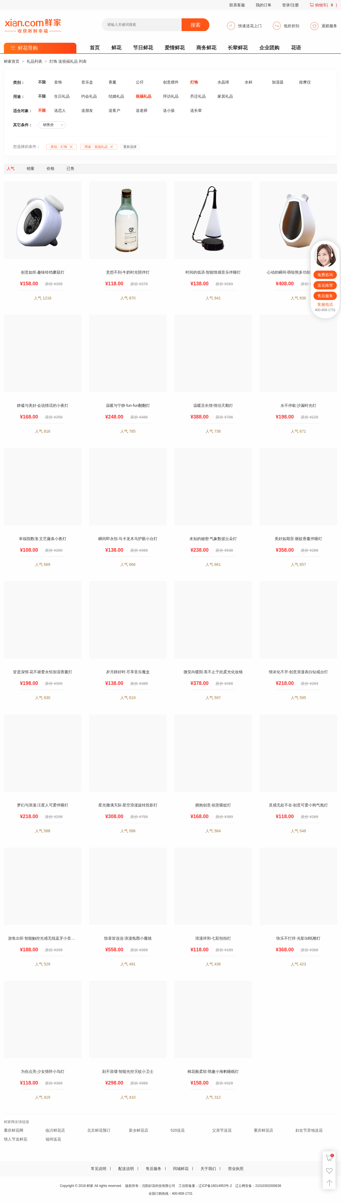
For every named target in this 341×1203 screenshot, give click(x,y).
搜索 (195, 25)
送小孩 (169, 111)
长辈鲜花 (238, 48)
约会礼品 (89, 96)
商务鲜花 (206, 48)
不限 (42, 82)
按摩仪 (305, 82)
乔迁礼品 (198, 96)
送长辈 (196, 111)
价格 (50, 168)
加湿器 (278, 82)
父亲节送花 (222, 1130)
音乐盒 (87, 82)
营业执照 (236, 1168)
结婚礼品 (116, 96)
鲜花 (116, 48)
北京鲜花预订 (99, 1130)
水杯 (248, 82)
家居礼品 (225, 96)
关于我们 (208, 1168)
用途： (100, 147)
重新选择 (130, 147)
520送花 (177, 1130)
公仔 (140, 82)
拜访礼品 (171, 96)
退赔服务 (329, 26)
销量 (30, 168)
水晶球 (223, 82)
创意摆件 (171, 82)
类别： (63, 147)
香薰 (112, 82)
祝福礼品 (143, 96)
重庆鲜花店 (263, 1130)
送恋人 (60, 111)
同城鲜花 (181, 1168)
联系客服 (237, 5)
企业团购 (269, 48)
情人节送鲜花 (15, 1139)
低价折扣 (291, 26)
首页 (95, 48)
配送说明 (126, 1168)
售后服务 (153, 1168)
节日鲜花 (143, 48)
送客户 (114, 111)
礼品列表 (34, 61)
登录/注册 (290, 5)
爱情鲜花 (175, 48)
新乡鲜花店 (138, 1130)
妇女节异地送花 (309, 1130)
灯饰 (194, 82)
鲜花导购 (28, 48)
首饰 (58, 82)
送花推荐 (325, 285)
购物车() (326, 5)
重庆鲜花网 (13, 1130)
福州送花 (53, 1139)
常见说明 (98, 1168)
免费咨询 (325, 275)
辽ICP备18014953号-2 (215, 1186)
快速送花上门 (250, 26)
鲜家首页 (11, 61)
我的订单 (263, 5)
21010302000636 (268, 1186)
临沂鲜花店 (55, 1130)
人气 (10, 168)
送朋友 (87, 111)
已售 (70, 168)
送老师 (141, 111)
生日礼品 (62, 96)
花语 (296, 48)
